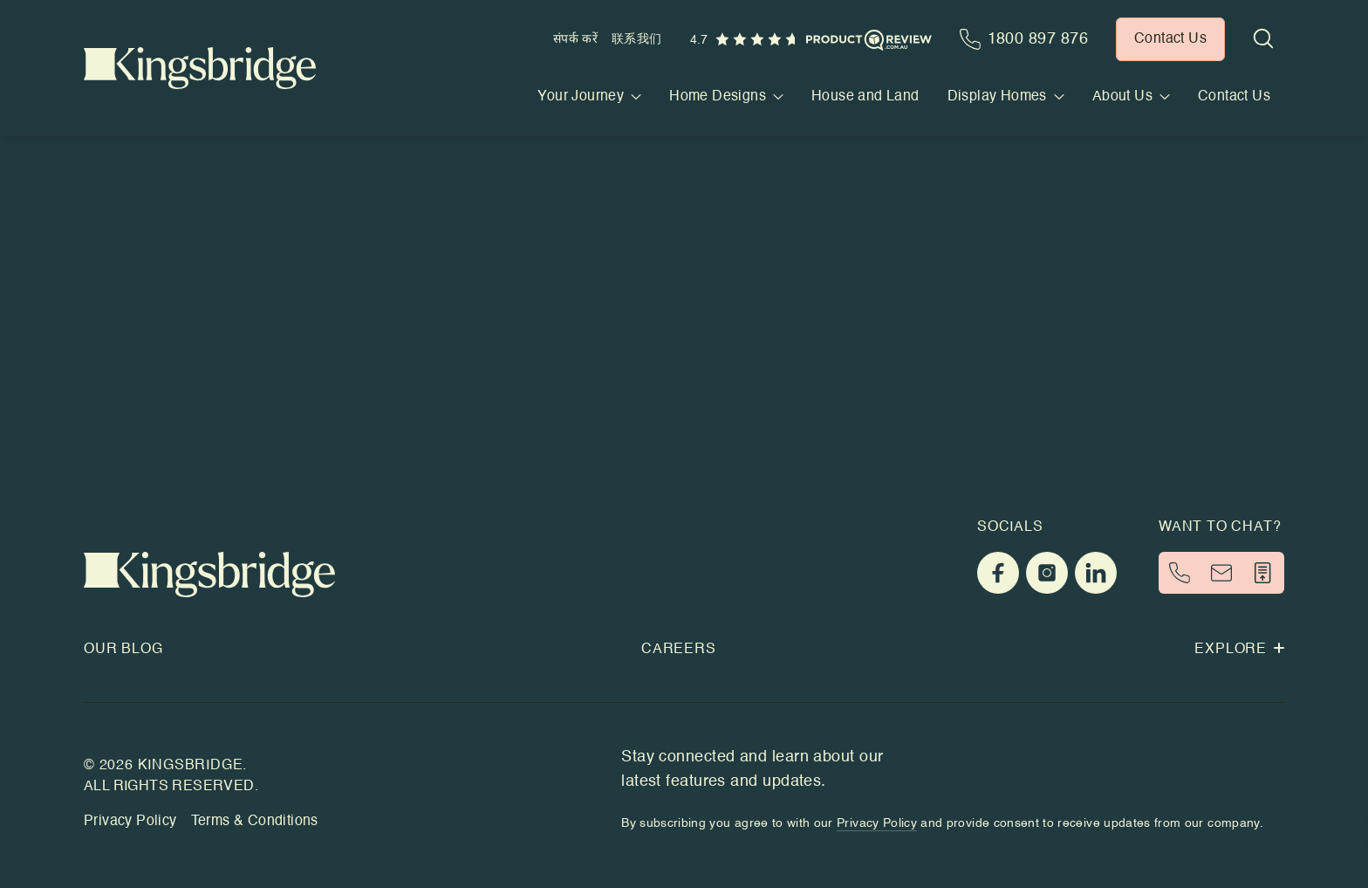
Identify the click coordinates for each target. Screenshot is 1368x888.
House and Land (865, 97)
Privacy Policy (130, 822)
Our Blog (123, 650)
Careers (678, 650)
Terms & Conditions (254, 822)
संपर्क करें (575, 39)
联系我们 (636, 39)
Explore (1239, 650)
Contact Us (1234, 97)
